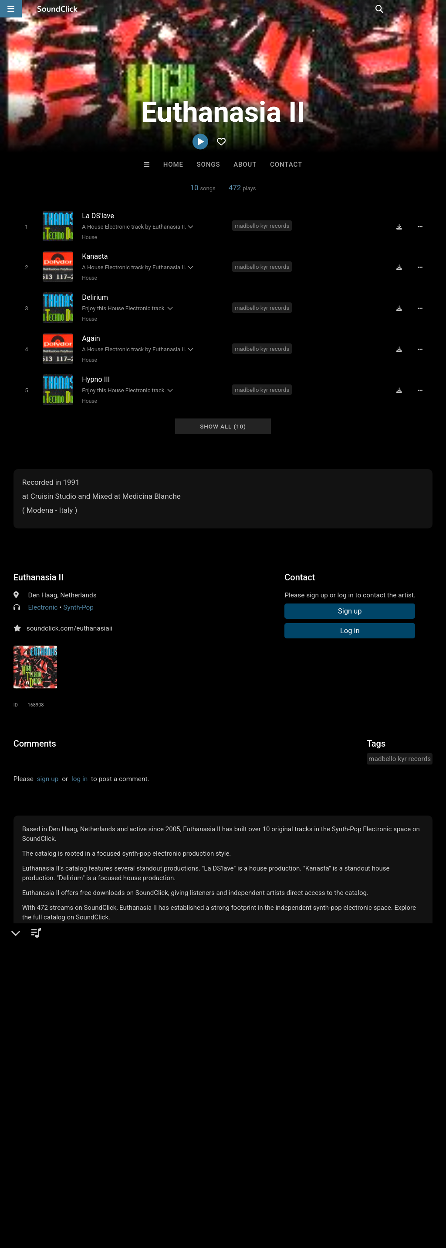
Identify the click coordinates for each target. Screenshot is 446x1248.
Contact (286, 164)
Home (173, 164)
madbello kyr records (262, 225)
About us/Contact (77, 1196)
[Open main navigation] (11, 8)
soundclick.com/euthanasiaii (69, 622)
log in (79, 773)
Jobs (119, 1196)
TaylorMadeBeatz (331, 1062)
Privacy (208, 1196)
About (245, 164)
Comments (35, 737)
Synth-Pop (78, 601)
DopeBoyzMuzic (187, 1062)
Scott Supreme (259, 1062)
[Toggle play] (25, 226)
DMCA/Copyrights (162, 1196)
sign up (48, 773)
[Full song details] (422, 226)
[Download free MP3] (401, 226)
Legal (235, 1196)
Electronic (43, 601)
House (88, 237)
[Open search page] (437, 8)
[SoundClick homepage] (57, 9)
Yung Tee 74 (115, 1062)
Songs (208, 164)
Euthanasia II (39, 571)
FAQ (36, 1196)
